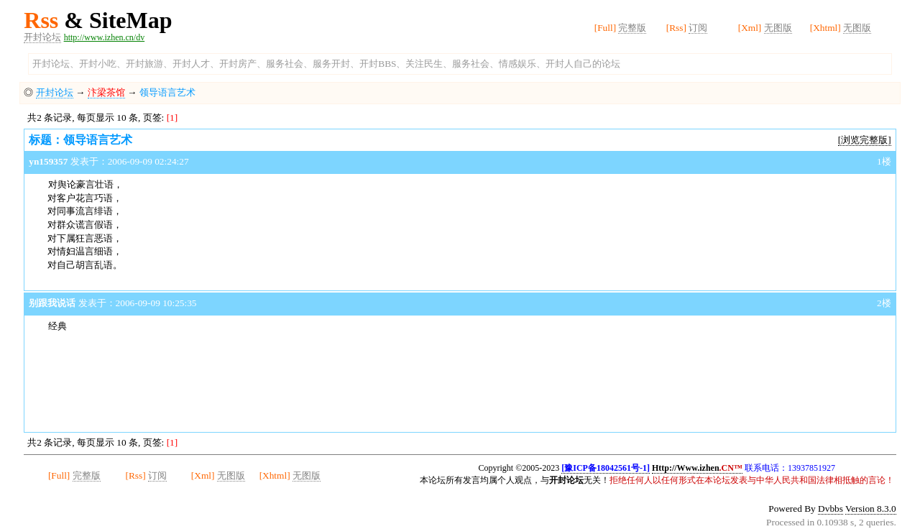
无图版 (778, 27)
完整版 (632, 27)
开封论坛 (42, 37)
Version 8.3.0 (870, 508)
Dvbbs (830, 508)
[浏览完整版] (864, 139)
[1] (172, 117)
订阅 (698, 27)
